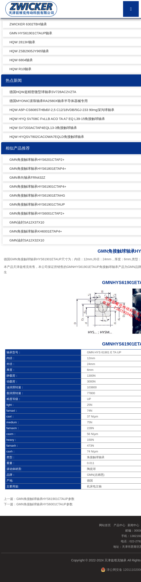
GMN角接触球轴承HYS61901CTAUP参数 (45, 499)
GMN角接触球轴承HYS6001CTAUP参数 (44, 504)
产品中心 (119, 525)
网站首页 (105, 525)
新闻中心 (133, 525)
